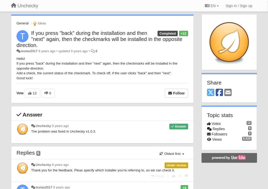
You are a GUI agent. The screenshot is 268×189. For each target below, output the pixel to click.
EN (212, 6)
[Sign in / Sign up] (239, 5)
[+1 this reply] (173, 176)
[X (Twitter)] (210, 92)
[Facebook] (219, 92)
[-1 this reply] (186, 176)
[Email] (228, 92)
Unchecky (43, 126)
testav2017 (29, 51)
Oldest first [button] (171, 154)
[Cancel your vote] (180, 176)
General (22, 23)
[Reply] (157, 176)
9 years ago (60, 126)
